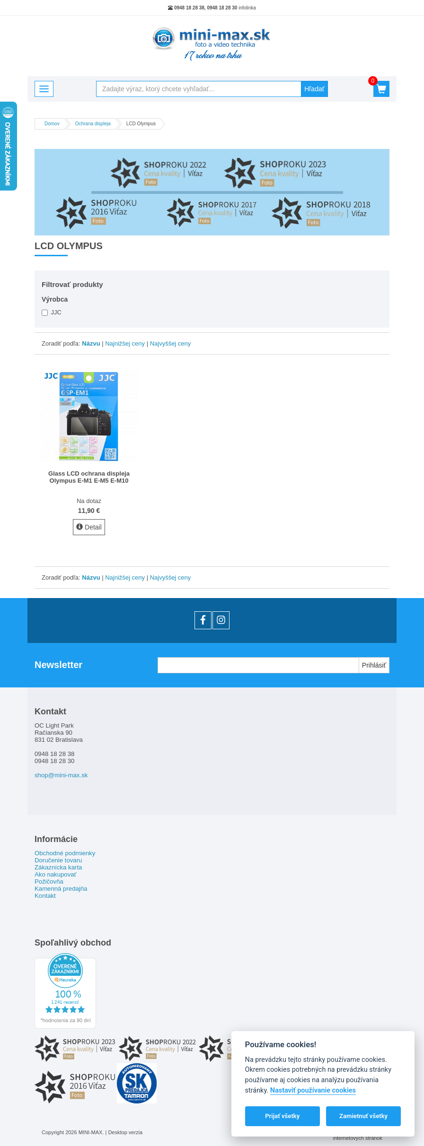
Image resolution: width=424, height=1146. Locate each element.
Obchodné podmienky (65, 853)
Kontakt (45, 895)
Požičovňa (49, 881)
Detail (89, 527)
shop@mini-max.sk (61, 775)
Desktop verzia (125, 1132)
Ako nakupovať (56, 874)
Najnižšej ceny (125, 343)
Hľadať (314, 89)
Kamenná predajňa (61, 888)
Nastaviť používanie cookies (313, 1090)
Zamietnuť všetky (363, 1116)
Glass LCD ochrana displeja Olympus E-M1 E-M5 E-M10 (89, 477)
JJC (52, 312)
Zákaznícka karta (58, 867)
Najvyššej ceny (170, 343)
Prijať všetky (282, 1116)
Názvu (91, 343)
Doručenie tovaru (58, 860)
